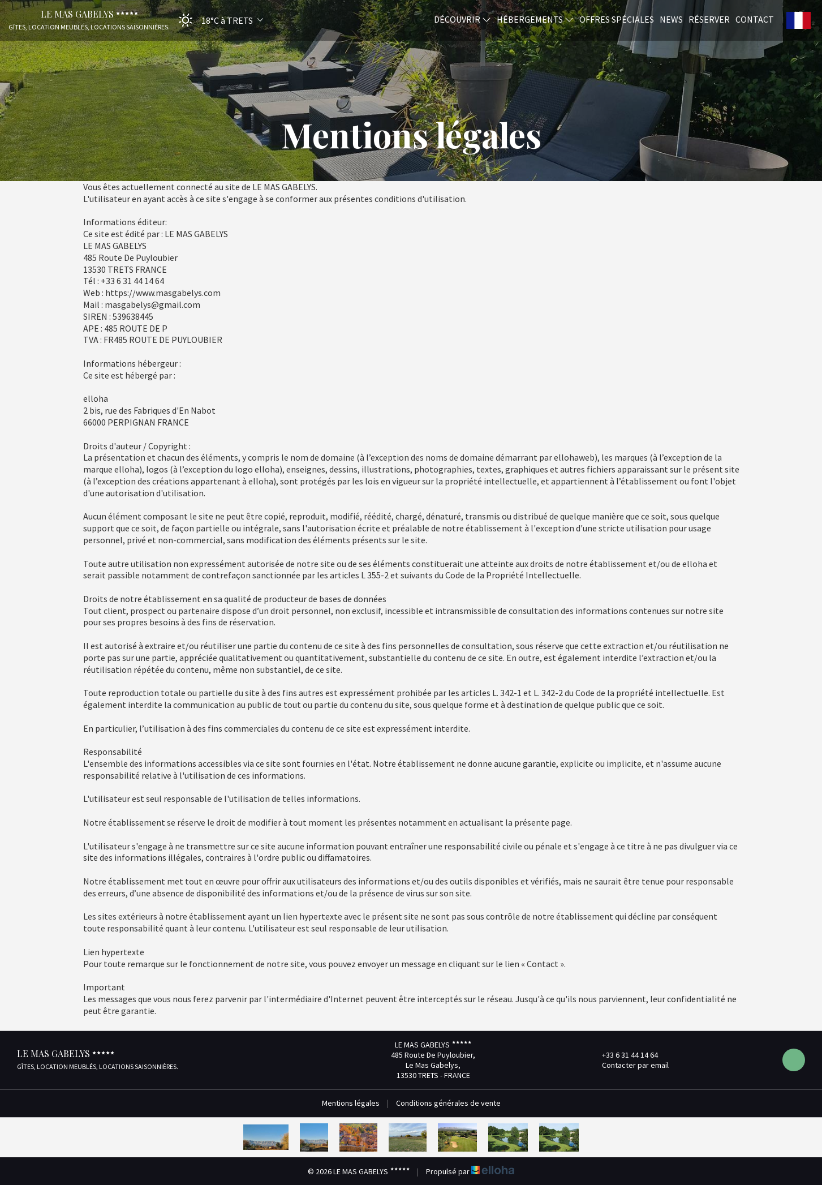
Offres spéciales (616, 18)
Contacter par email (629, 1065)
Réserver (709, 18)
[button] (217, 20)
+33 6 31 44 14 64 (623, 1055)
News (671, 18)
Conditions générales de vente (448, 1103)
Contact (754, 18)
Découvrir (462, 18)
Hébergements (535, 18)
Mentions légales (351, 1103)
